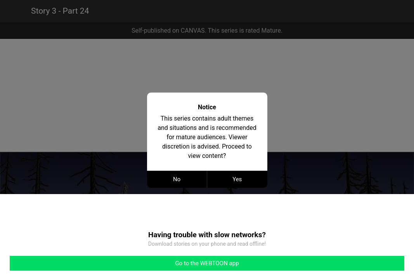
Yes (237, 179)
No (176, 179)
